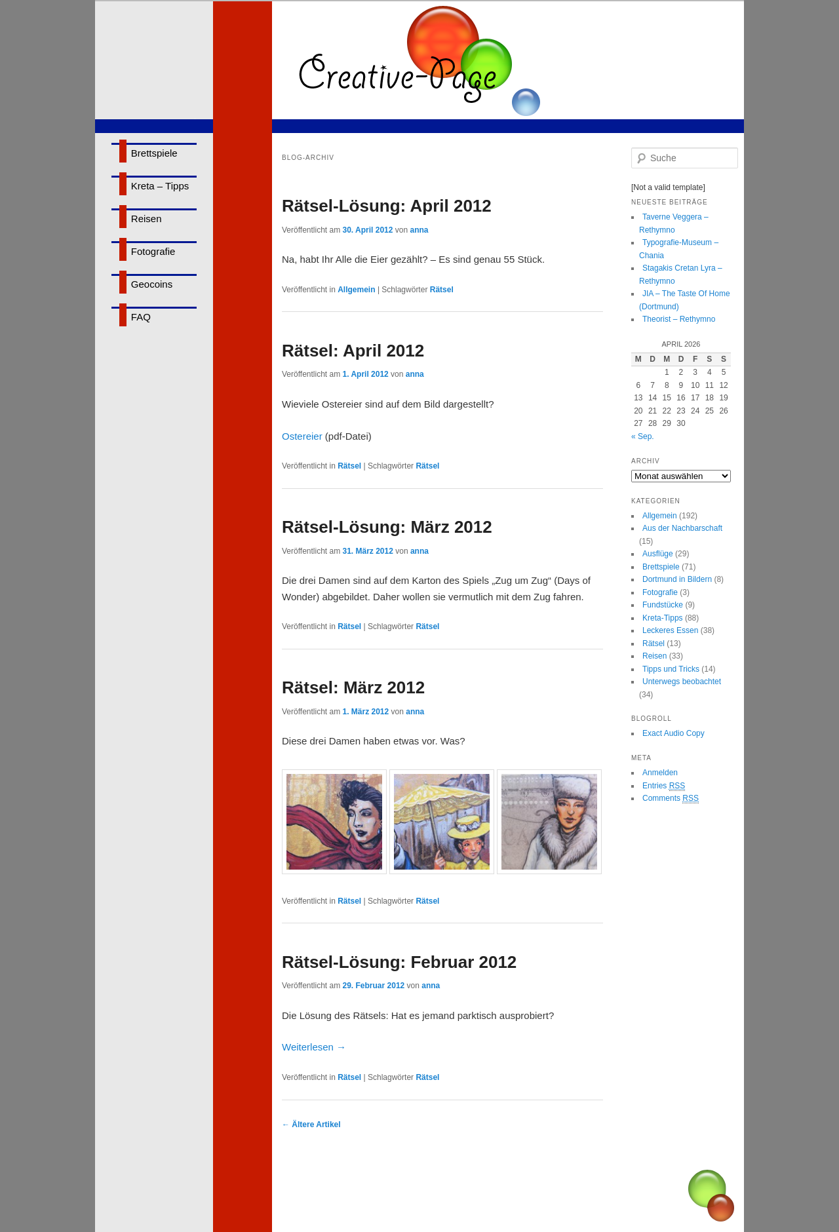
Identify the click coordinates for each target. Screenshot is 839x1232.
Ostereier (302, 436)
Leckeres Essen (670, 630)
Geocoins (151, 284)
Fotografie (153, 251)
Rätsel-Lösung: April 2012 (387, 206)
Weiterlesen (314, 1046)
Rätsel (442, 289)
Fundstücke (662, 604)
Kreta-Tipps (662, 618)
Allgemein (356, 289)
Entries (663, 786)
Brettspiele (154, 153)
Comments (670, 798)
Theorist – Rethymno (678, 319)
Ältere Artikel (311, 1124)
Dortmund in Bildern (677, 579)
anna (419, 230)
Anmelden (660, 772)
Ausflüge (657, 553)
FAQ (141, 316)
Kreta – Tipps (160, 185)
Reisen (146, 218)
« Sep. (642, 436)
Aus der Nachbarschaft (682, 528)
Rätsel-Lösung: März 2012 (387, 527)
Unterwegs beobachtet (681, 681)
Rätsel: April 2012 (353, 350)
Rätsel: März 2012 (353, 687)
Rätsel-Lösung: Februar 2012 (399, 962)
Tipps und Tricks (670, 669)
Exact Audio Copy (673, 733)
